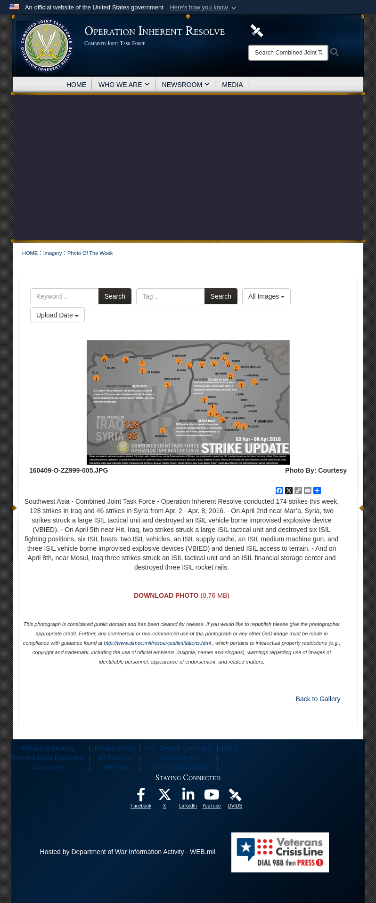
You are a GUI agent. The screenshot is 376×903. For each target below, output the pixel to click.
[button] (204, 7)
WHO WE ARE (124, 84)
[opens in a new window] (141, 797)
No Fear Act (115, 757)
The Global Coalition (179, 767)
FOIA (229, 748)
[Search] (288, 53)
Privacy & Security (48, 748)
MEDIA (232, 84)
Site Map (115, 767)
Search (115, 296)
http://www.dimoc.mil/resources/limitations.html (157, 643)
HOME (76, 84)
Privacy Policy (114, 748)
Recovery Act (178, 757)
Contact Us (48, 767)
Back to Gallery (318, 699)
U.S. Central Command (179, 748)
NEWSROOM (186, 84)
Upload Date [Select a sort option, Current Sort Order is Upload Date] (57, 315)
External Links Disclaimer (48, 757)
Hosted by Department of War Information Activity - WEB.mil (127, 851)
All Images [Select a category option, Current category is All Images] (266, 296)
